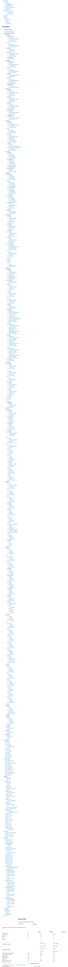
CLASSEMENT (10, 14)
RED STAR (42, 943)
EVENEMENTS (8, 6)
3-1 (54, 947)
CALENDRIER (10, 12)
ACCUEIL (6, 0)
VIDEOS (5, 18)
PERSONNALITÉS (9, 4)
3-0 (41, 942)
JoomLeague (10, 965)
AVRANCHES (43, 946)
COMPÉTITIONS (7, 10)
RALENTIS (7, 22)
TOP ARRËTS (8, 23)
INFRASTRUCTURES (10, 7)
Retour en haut (37, 966)
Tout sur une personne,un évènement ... (26, 921)
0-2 (54, 942)
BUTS (6, 20)
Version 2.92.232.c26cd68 (19, 965)
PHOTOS (6, 16)
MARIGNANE (56, 943)
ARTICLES (6, 15)
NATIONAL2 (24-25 (9, 11)
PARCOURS (8, 3)
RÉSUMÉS (7, 19)
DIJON (41, 951)
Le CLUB (6, 2)
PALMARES (7, 8)
